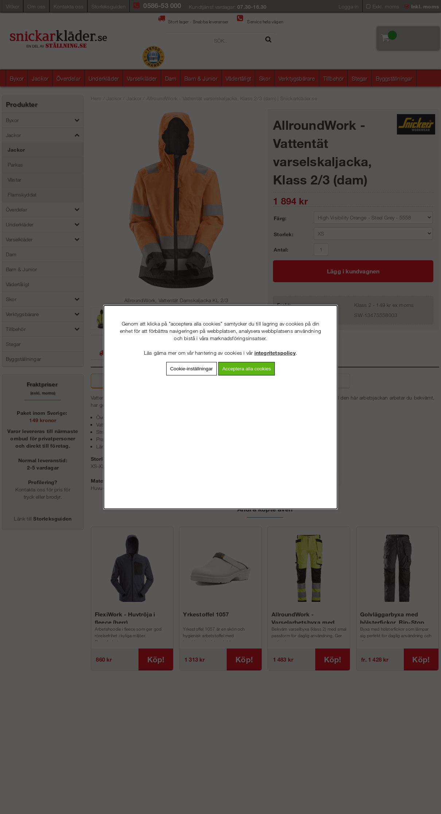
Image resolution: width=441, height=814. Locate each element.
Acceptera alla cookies (246, 368)
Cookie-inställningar (191, 368)
